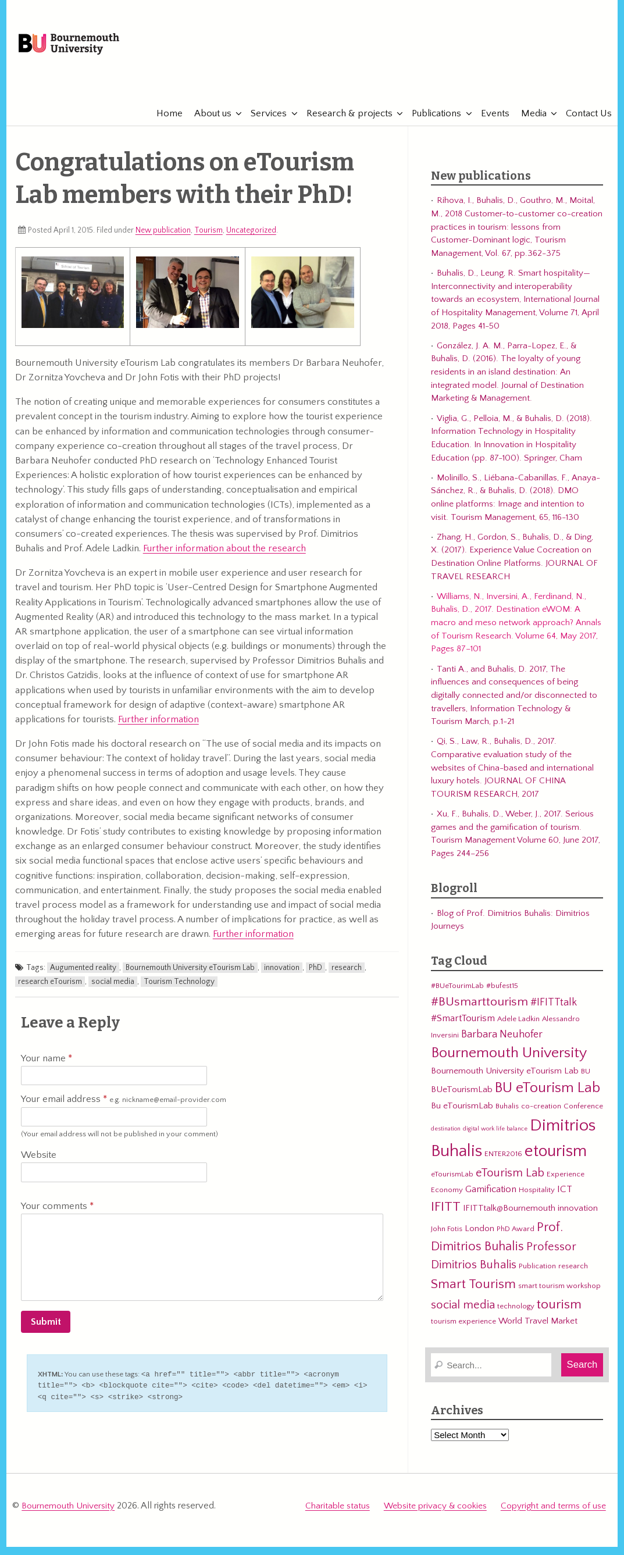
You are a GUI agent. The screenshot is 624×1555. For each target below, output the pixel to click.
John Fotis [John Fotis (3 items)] (446, 1237)
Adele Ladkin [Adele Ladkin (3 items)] (518, 1028)
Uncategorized (251, 239)
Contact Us (583, 122)
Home (164, 122)
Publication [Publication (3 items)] (537, 1275)
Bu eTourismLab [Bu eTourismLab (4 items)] (462, 1115)
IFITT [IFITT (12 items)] (446, 1215)
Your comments (57, 1215)
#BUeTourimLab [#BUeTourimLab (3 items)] (457, 995)
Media (528, 122)
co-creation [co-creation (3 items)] (541, 1115)
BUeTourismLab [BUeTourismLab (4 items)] (462, 1099)
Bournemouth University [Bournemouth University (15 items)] (509, 1062)
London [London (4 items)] (479, 1237)
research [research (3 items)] (573, 1275)
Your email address (123, 1109)
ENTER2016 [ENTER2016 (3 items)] (503, 1162)
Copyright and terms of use (553, 1512)
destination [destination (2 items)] (446, 1137)
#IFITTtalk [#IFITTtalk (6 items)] (553, 1011)
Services (263, 122)
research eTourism (50, 990)
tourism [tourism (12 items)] (559, 1313)
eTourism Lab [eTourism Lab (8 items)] (510, 1181)
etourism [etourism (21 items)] (556, 1160)
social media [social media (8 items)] (463, 1313)
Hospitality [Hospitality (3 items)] (537, 1198)
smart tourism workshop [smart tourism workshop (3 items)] (559, 1294)
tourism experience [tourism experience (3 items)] (463, 1330)
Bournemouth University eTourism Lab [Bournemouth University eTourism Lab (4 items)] (505, 1080)
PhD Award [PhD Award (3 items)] (515, 1237)
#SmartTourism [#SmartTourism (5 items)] (463, 1027)
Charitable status (337, 1512)
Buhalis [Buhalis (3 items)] (507, 1115)
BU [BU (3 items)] (585, 1080)
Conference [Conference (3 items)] (583, 1115)
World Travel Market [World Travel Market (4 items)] (537, 1330)
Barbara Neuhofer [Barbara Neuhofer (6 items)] (502, 1043)
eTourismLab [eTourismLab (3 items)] (452, 1183)
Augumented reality (83, 976)
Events (489, 122)
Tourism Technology (179, 990)
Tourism (208, 239)
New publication (163, 239)
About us (207, 122)
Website (38, 1164)
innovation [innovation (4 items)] (578, 1217)
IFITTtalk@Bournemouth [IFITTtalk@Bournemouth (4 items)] (509, 1217)
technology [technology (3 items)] (515, 1315)
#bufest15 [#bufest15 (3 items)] (502, 995)
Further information (158, 728)
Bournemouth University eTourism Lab (190, 976)
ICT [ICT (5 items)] (564, 1198)
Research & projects (344, 122)
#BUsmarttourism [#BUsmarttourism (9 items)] (479, 1011)
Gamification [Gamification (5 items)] (490, 1198)
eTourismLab (530, 86)
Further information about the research (224, 557)
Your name (46, 1067)
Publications (430, 122)
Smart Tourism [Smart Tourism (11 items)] (473, 1292)
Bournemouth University (91, 49)
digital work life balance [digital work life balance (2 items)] (495, 1137)
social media (112, 990)
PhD (315, 976)
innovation (281, 976)
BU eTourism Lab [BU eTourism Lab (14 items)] (547, 1097)
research (346, 976)
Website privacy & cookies (435, 1512)
